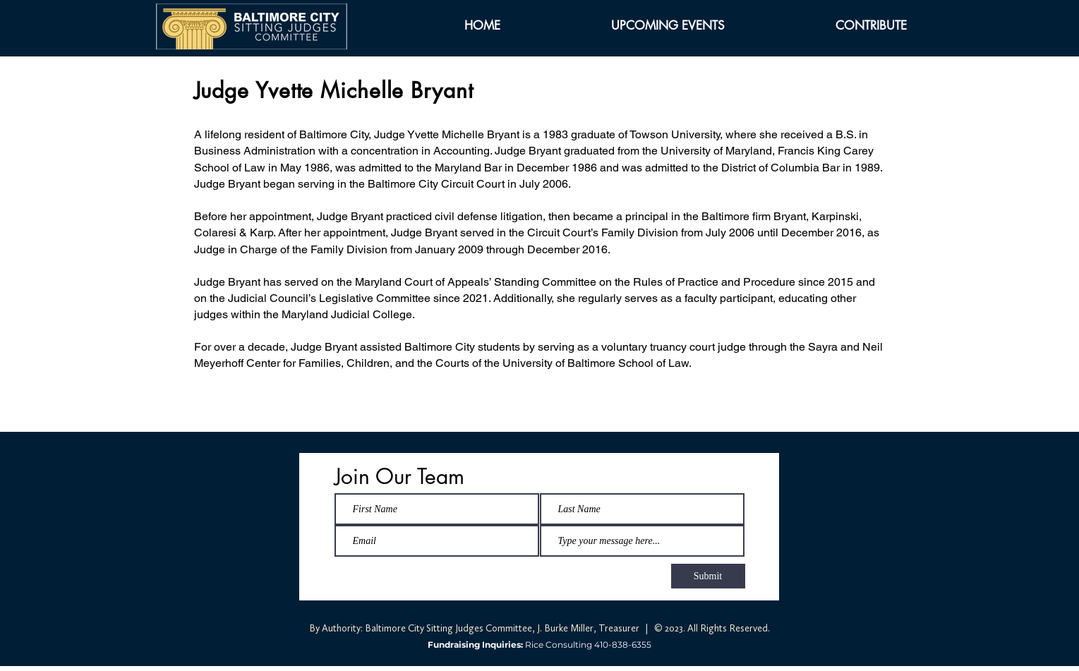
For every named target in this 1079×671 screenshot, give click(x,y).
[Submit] (708, 576)
